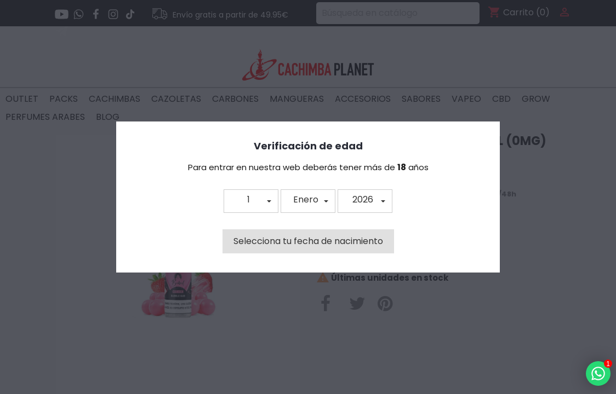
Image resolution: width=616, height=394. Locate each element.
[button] (251, 201)
